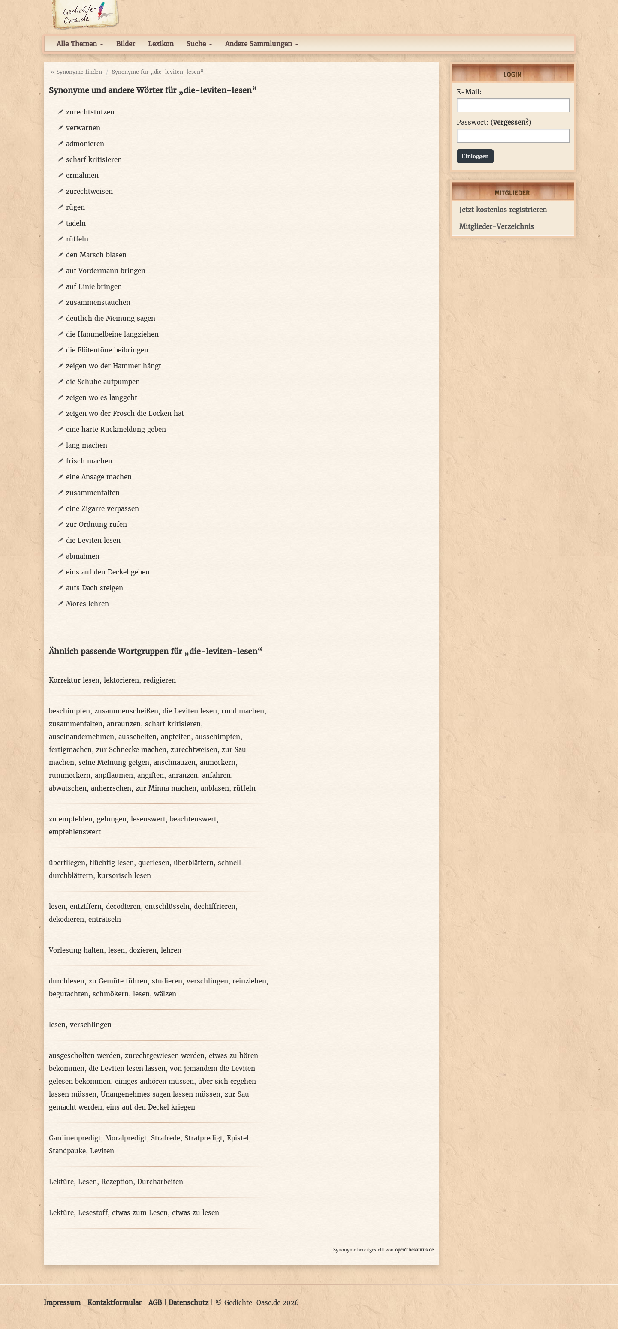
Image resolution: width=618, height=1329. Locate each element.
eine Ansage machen (99, 477)
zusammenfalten (93, 493)
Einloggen (475, 156)
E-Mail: (469, 92)
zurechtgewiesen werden (165, 1056)
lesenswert (148, 819)
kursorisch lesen (124, 876)
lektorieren (121, 680)
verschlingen (207, 981)
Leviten (102, 1151)
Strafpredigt (203, 1138)
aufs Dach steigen (94, 588)
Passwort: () (494, 122)
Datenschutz (188, 1303)
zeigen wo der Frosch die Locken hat (125, 413)
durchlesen (66, 981)
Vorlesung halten (76, 950)
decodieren (123, 906)
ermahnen (82, 175)
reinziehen (249, 981)
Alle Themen (80, 44)
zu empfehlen (71, 819)
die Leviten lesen (93, 540)
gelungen (112, 819)
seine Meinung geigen (113, 762)
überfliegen (67, 863)
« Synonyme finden (76, 72)
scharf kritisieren (94, 160)
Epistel (238, 1138)
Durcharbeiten (160, 1182)
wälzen (165, 994)
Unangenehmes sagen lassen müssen (160, 1094)
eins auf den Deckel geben (108, 572)
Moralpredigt (126, 1138)
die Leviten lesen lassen (127, 1068)
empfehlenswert (75, 832)
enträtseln (104, 919)
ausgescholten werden (85, 1056)
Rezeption (117, 1182)
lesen (57, 906)
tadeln (76, 223)
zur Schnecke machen (131, 750)
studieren (167, 981)
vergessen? (510, 122)
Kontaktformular (114, 1303)
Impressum (62, 1303)
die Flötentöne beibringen (107, 350)
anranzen (183, 775)
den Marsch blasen (96, 255)
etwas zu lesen (195, 1213)
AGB (155, 1303)
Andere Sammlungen (261, 44)
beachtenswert (193, 819)
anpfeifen (176, 737)
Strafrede (165, 1138)
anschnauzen (175, 762)
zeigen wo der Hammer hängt (113, 366)
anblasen (215, 788)
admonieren (85, 144)
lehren (171, 950)
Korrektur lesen (74, 680)
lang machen (86, 445)
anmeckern (217, 762)
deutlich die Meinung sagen (110, 318)
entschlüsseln (167, 906)
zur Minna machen (166, 788)
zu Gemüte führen (118, 981)
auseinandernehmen (81, 737)
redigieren (159, 680)
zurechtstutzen (90, 112)
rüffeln (77, 239)
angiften (150, 775)
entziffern (86, 906)
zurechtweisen (89, 191)
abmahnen (82, 556)
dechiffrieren (214, 906)
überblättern (194, 863)
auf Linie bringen (94, 287)
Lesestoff (93, 1213)
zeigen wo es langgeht (101, 398)
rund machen (242, 711)
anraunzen (124, 724)
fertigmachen (70, 750)
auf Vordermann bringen (105, 271)
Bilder (125, 44)
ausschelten (137, 737)
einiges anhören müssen (154, 1081)
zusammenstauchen (98, 302)
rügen (75, 207)
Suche (199, 44)
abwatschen (68, 788)
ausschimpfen (217, 737)
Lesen (87, 1182)
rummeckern (69, 775)
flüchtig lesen (112, 863)
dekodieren (66, 919)
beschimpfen (69, 711)
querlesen (153, 863)
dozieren (143, 950)
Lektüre (61, 1182)
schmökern (111, 994)
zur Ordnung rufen (96, 524)
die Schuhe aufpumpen (103, 382)
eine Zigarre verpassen (102, 509)
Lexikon (161, 44)
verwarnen (83, 128)
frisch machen (89, 461)
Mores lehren (87, 604)
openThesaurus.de (414, 1250)
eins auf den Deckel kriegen (150, 1107)
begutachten (68, 994)
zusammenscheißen (126, 711)
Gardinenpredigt (75, 1138)
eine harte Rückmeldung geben (116, 429)
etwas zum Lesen (140, 1213)
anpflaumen (114, 775)
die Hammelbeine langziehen (112, 334)
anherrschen (111, 788)
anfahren (216, 775)
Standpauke (67, 1151)
